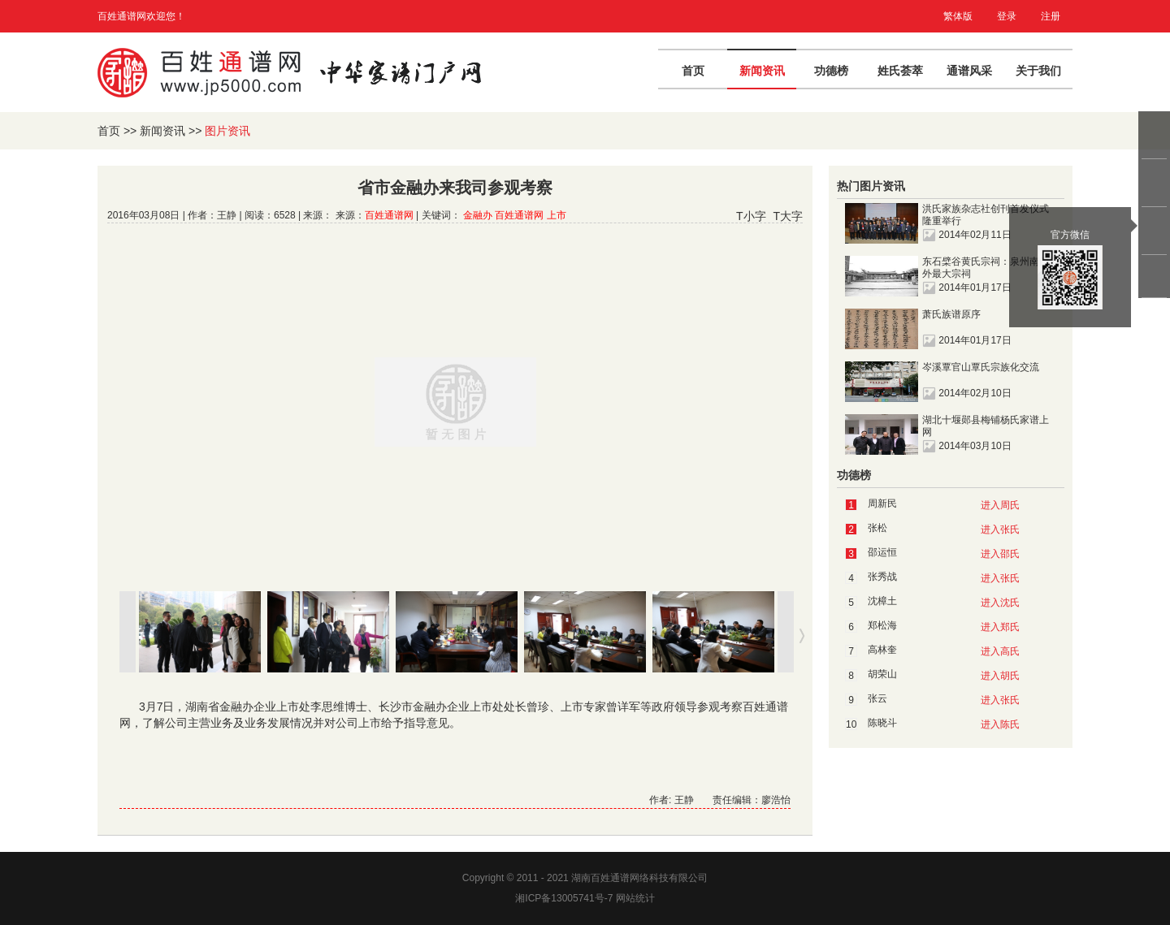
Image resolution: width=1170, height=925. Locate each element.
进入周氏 (1000, 505)
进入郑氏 (1000, 627)
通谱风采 (969, 70)
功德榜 (831, 70)
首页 (693, 70)
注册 (1050, 16)
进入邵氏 (1000, 554)
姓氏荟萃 (900, 70)
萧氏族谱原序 (951, 314)
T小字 (751, 216)
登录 (1006, 16)
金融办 (477, 215)
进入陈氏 (1000, 724)
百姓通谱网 (389, 215)
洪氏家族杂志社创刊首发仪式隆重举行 (985, 215)
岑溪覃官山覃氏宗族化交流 (980, 367)
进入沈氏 (1000, 602)
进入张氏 (1000, 529)
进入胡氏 (1000, 675)
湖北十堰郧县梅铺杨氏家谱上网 (985, 426)
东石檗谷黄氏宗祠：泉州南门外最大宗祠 (985, 267)
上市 (556, 215)
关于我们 (1038, 70)
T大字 (788, 216)
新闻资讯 (762, 70)
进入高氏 (1000, 651)
